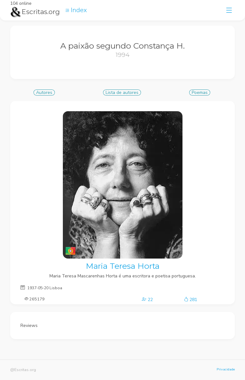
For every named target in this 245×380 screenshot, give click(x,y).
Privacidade (226, 369)
